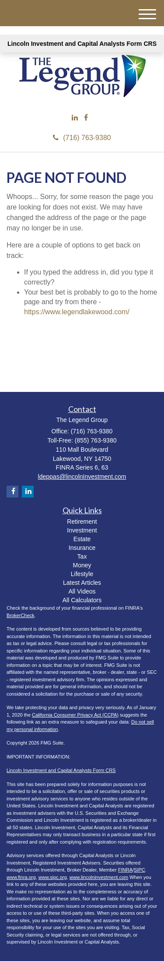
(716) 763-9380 (82, 137)
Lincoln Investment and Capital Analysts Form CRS (82, 43)
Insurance (82, 547)
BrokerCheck (21, 615)
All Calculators (82, 600)
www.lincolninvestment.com (99, 877)
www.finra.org (21, 877)
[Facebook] (86, 118)
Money (82, 565)
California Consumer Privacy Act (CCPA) (75, 714)
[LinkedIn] (75, 118)
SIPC (139, 869)
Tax (82, 556)
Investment (82, 530)
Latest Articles (82, 582)
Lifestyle (82, 573)
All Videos (81, 591)
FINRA (125, 869)
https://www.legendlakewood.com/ (76, 312)
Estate (82, 538)
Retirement (82, 521)
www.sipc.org (52, 877)
